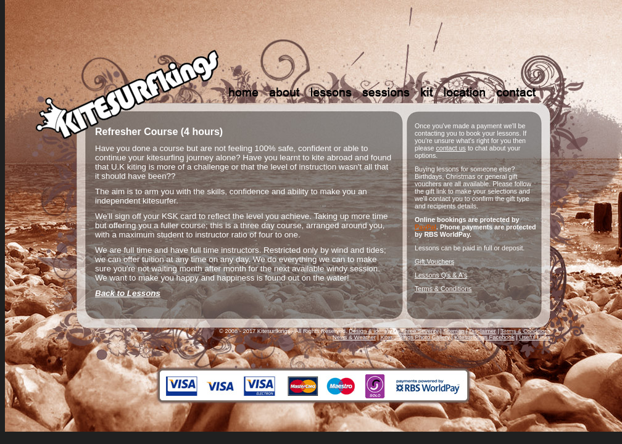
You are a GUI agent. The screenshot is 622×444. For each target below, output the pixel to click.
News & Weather (354, 337)
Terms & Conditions (443, 288)
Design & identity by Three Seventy (394, 331)
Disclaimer (482, 331)
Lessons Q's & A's (441, 275)
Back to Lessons (127, 293)
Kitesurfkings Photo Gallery (415, 337)
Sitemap (453, 331)
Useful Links (534, 337)
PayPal (425, 227)
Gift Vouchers (434, 261)
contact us (451, 148)
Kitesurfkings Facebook (485, 337)
